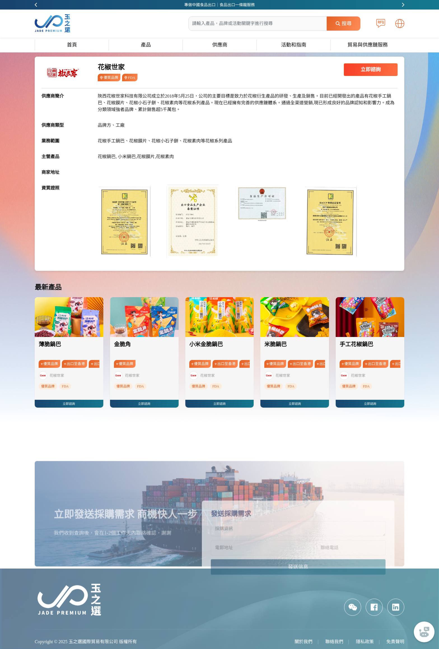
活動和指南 (293, 45)
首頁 (72, 45)
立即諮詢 (371, 69)
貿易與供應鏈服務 (367, 45)
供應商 (219, 45)
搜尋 (344, 23)
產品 (146, 45)
